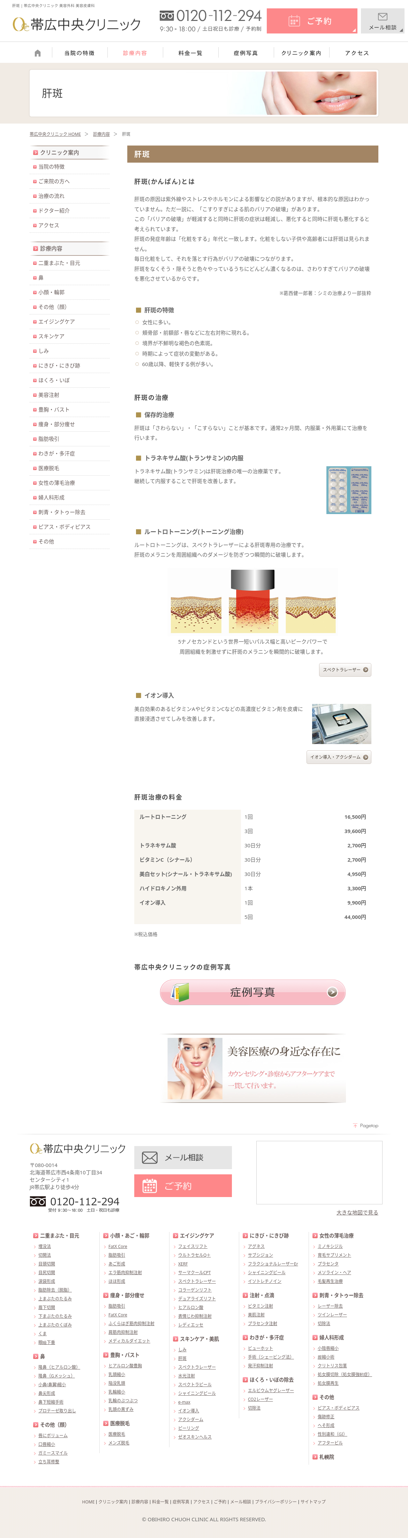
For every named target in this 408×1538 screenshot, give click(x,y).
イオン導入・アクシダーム (335, 757)
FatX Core (117, 1246)
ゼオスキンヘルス (195, 1437)
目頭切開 (46, 1264)
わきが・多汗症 (56, 453)
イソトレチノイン (264, 1281)
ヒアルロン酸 (190, 1307)
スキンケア (51, 336)
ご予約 (220, 1502)
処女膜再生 (328, 1383)
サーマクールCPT (194, 1273)
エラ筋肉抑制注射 (125, 1273)
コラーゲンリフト (195, 1290)
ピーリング (188, 1428)
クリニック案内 (59, 152)
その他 (46, 541)
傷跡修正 (326, 1417)
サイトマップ (313, 1502)
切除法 (254, 1408)
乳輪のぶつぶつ (123, 1401)
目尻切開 (46, 1273)
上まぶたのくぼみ (55, 1325)
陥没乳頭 (116, 1383)
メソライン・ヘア (334, 1273)
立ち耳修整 (48, 1462)
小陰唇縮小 (328, 1348)
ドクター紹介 (54, 210)
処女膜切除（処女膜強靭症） (345, 1374)
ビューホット (260, 1348)
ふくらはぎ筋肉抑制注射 (131, 1324)
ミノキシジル (330, 1246)
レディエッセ (190, 1325)
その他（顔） (54, 306)
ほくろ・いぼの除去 (272, 1379)
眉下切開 (46, 1307)
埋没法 (44, 1246)
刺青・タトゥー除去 (61, 511)
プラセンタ (328, 1264)
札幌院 (326, 1457)
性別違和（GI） (332, 1434)
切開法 (44, 1255)
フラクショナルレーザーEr (273, 1264)
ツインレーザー (332, 1315)
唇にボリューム (53, 1436)
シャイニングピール (197, 1393)
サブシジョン (260, 1255)
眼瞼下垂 (46, 1342)
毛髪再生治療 (330, 1281)
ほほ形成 (116, 1281)
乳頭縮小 (116, 1374)
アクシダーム (190, 1419)
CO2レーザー (260, 1399)
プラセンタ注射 (262, 1324)
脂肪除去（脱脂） (55, 1290)
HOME (88, 1502)
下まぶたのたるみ (55, 1316)
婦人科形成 (51, 497)
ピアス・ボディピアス (64, 526)
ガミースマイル (53, 1453)
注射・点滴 (262, 1295)
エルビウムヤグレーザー (271, 1391)
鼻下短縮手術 (50, 1402)
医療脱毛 (48, 468)
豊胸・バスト (54, 409)
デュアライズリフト (197, 1299)
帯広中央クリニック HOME (55, 134)
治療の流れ (51, 195)
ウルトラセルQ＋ (194, 1255)
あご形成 (116, 1264)
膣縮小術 (326, 1357)
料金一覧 (160, 1502)
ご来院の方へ (54, 181)
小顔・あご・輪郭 (129, 1235)
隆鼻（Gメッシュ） (56, 1376)
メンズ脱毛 (118, 1443)
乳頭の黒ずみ (121, 1409)
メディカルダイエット (129, 1341)
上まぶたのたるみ (55, 1299)
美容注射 (48, 394)
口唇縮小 (46, 1444)
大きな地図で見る (357, 1212)
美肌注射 (256, 1315)
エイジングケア (56, 321)
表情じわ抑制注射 (195, 1316)
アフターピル (330, 1443)
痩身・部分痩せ (56, 424)
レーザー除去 (330, 1306)
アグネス (256, 1246)
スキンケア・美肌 (199, 1339)
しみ (43, 350)
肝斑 (182, 1358)
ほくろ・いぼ (54, 380)
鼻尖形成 (46, 1393)
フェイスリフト (192, 1246)
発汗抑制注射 (260, 1366)
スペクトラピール (195, 1385)
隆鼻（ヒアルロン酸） (59, 1367)
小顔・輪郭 (51, 292)
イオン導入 (188, 1411)
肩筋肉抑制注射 (123, 1332)
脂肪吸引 (48, 438)
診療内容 (101, 134)
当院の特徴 (51, 166)
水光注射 (186, 1376)
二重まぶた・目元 (59, 262)
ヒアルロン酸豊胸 (125, 1366)
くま (42, 1334)
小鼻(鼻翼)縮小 (52, 1385)
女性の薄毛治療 (56, 482)
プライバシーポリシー (276, 1502)
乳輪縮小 (116, 1392)
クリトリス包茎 (332, 1366)
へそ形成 (326, 1425)
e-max (184, 1402)
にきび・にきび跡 (59, 365)
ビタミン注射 (260, 1306)
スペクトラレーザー (342, 670)
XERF (183, 1264)
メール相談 (240, 1502)
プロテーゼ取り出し (57, 1411)
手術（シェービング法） (271, 1357)
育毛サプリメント (334, 1255)
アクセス (48, 225)
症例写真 (181, 1502)
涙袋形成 (46, 1281)
